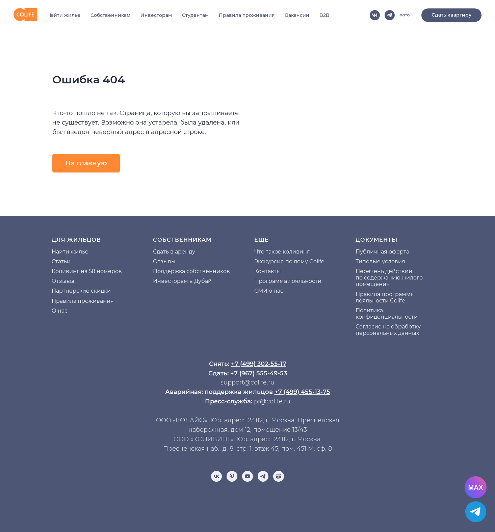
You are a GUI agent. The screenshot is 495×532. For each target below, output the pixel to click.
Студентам (195, 15)
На (55, 251)
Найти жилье (63, 15)
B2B (324, 15)
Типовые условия (380, 261)
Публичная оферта (382, 251)
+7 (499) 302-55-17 (258, 364)
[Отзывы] (278, 476)
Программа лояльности (287, 281)
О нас (60, 311)
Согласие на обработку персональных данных (388, 329)
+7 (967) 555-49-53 (258, 373)
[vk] (375, 15)
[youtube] (247, 476)
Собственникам (110, 15)
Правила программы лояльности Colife (385, 297)
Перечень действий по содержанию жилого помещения (389, 277)
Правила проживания (247, 15)
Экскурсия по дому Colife (289, 261)
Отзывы (63, 281)
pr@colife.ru (272, 401)
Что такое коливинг (282, 251)
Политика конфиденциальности (387, 313)
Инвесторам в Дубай (182, 281)
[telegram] (390, 15)
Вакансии (297, 15)
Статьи (61, 261)
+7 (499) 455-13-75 (302, 392)
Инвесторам (156, 15)
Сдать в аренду (174, 251)
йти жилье (73, 251)
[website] (404, 15)
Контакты (267, 271)
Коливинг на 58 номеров (87, 271)
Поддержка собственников (191, 271)
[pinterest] (232, 476)
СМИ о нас (268, 291)
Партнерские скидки (81, 291)
